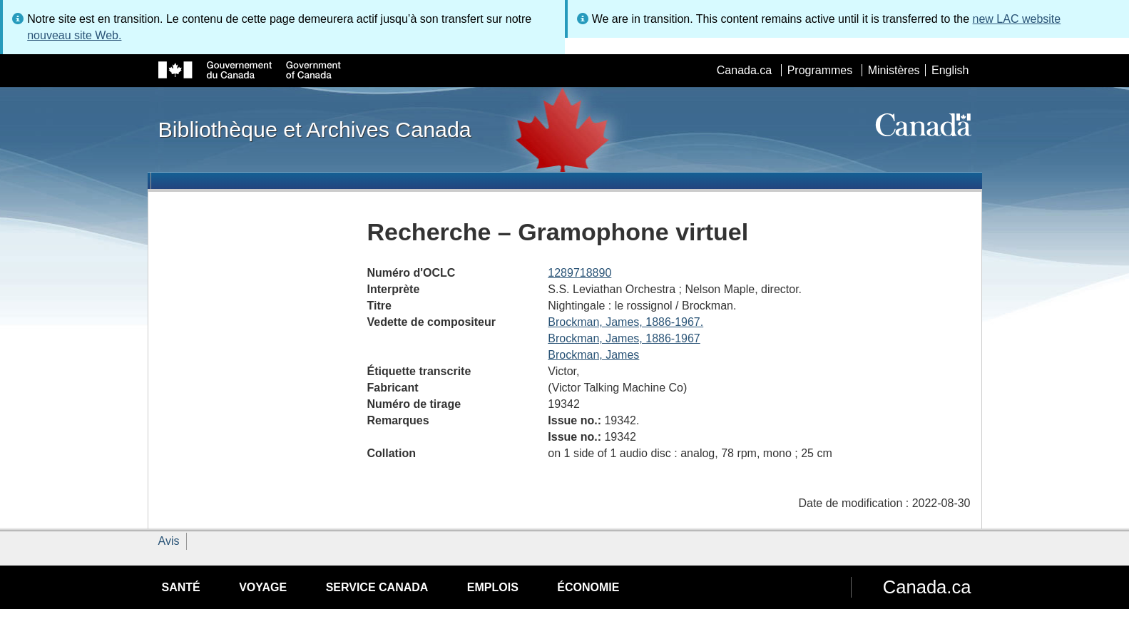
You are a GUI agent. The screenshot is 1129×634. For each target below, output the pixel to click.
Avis (169, 541)
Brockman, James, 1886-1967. (625, 322)
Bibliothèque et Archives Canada (314, 129)
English (950, 70)
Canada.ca (744, 70)
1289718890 (579, 273)
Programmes (820, 70)
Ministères (894, 70)
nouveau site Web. (74, 35)
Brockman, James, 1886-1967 (624, 338)
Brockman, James (593, 355)
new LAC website (1017, 19)
